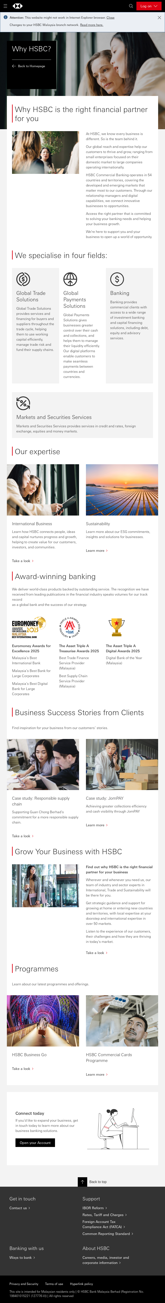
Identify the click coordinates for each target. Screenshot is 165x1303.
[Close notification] (159, 17)
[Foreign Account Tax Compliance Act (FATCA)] (110, 1224)
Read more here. (91, 25)
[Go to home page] (17, 6)
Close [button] (111, 17)
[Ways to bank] (37, 1257)
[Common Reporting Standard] (110, 1233)
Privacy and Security (23, 1284)
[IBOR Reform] (110, 1207)
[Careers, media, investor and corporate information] (110, 1260)
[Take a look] (119, 952)
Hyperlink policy (81, 1284)
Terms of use (54, 1284)
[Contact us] (37, 1207)
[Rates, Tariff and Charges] (110, 1214)
